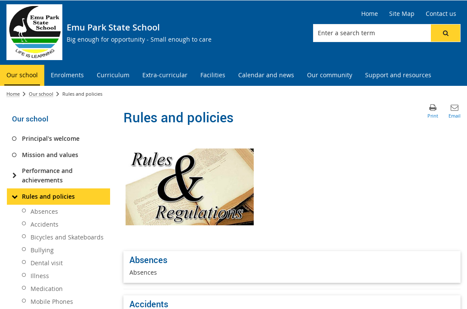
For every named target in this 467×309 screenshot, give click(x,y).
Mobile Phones (52, 301)
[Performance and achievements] (14, 175)
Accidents (44, 224)
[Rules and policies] (14, 196)
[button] (445, 33)
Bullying (42, 250)
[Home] (369, 14)
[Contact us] (441, 14)
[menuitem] (22, 75)
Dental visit (47, 263)
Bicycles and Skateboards (67, 237)
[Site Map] (402, 14)
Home (13, 94)
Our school (41, 94)
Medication (47, 289)
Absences (44, 211)
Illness (40, 276)
